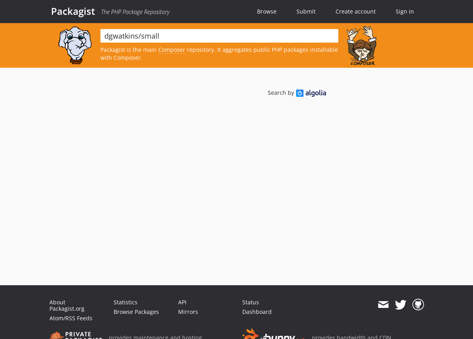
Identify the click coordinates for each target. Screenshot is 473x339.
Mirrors (188, 311)
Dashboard (257, 311)
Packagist (73, 11)
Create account (356, 11)
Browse (267, 11)
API (182, 302)
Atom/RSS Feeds (70, 318)
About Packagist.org (66, 305)
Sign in (405, 11)
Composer (171, 49)
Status (250, 302)
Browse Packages (136, 311)
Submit (306, 11)
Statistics (125, 302)
